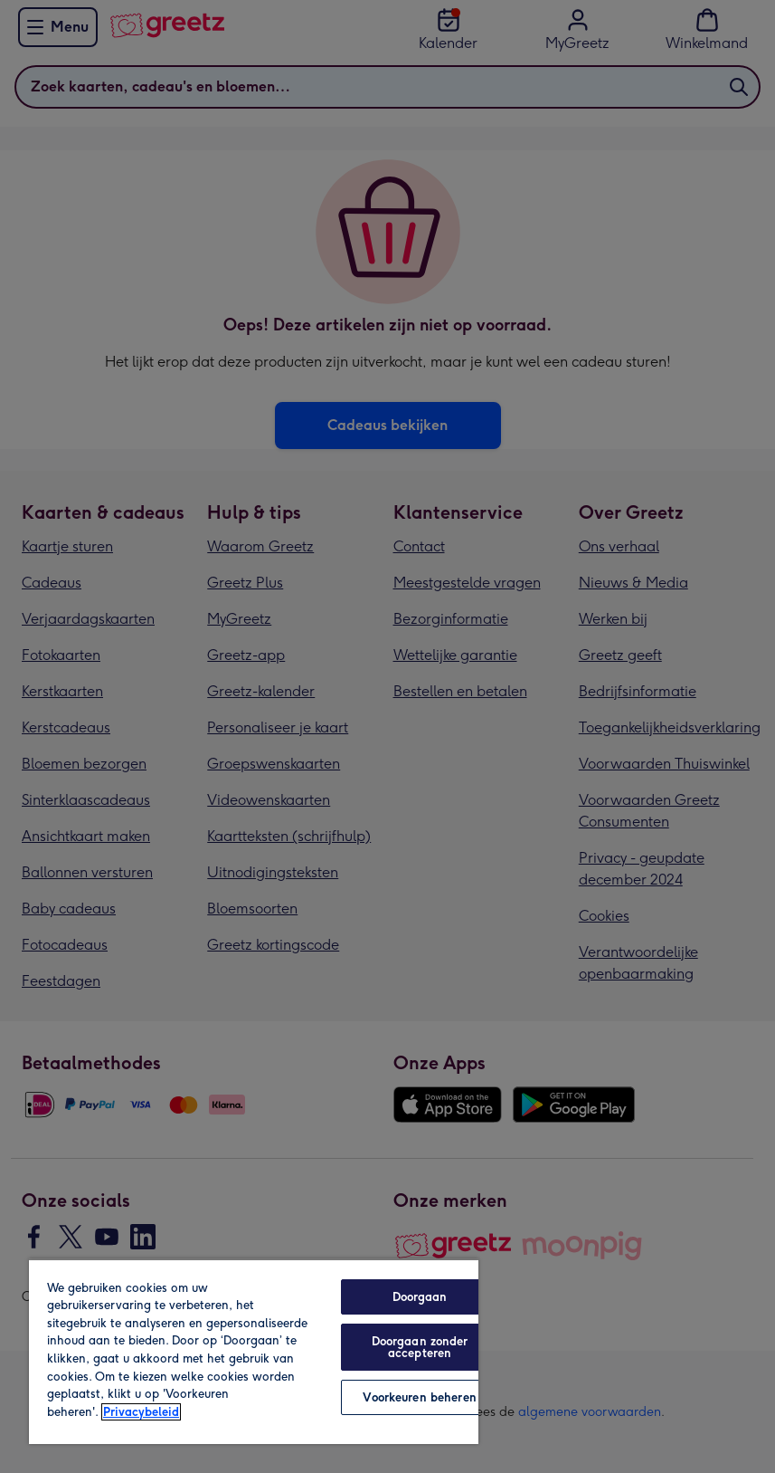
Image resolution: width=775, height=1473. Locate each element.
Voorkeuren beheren (419, 1397)
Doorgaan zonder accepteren (420, 1347)
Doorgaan (420, 1297)
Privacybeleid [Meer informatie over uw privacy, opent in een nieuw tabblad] (141, 1412)
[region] (253, 1351)
